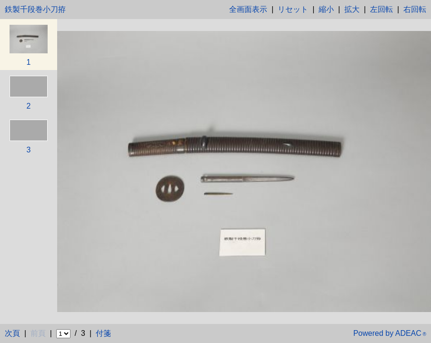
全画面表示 (248, 9)
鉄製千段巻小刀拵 (35, 9)
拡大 (352, 9)
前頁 (38, 333)
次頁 (12, 333)
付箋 (103, 333)
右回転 (414, 9)
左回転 (381, 9)
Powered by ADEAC (389, 333)
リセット (293, 9)
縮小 (326, 9)
